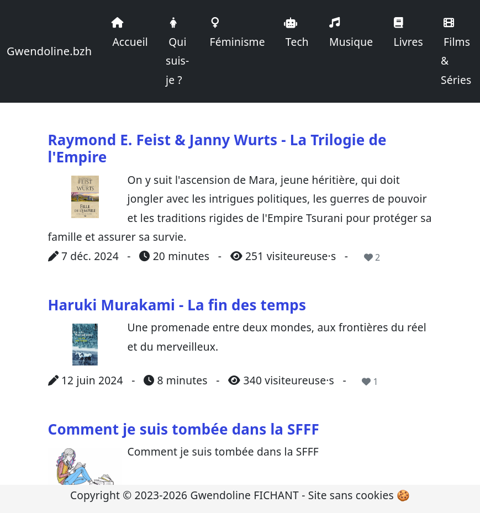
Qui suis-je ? (177, 52)
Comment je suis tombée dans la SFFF (183, 429)
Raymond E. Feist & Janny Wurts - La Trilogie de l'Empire (217, 148)
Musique (349, 33)
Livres (407, 33)
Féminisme (236, 33)
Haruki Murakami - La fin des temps (177, 305)
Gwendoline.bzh (49, 51)
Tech (296, 33)
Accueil (128, 33)
